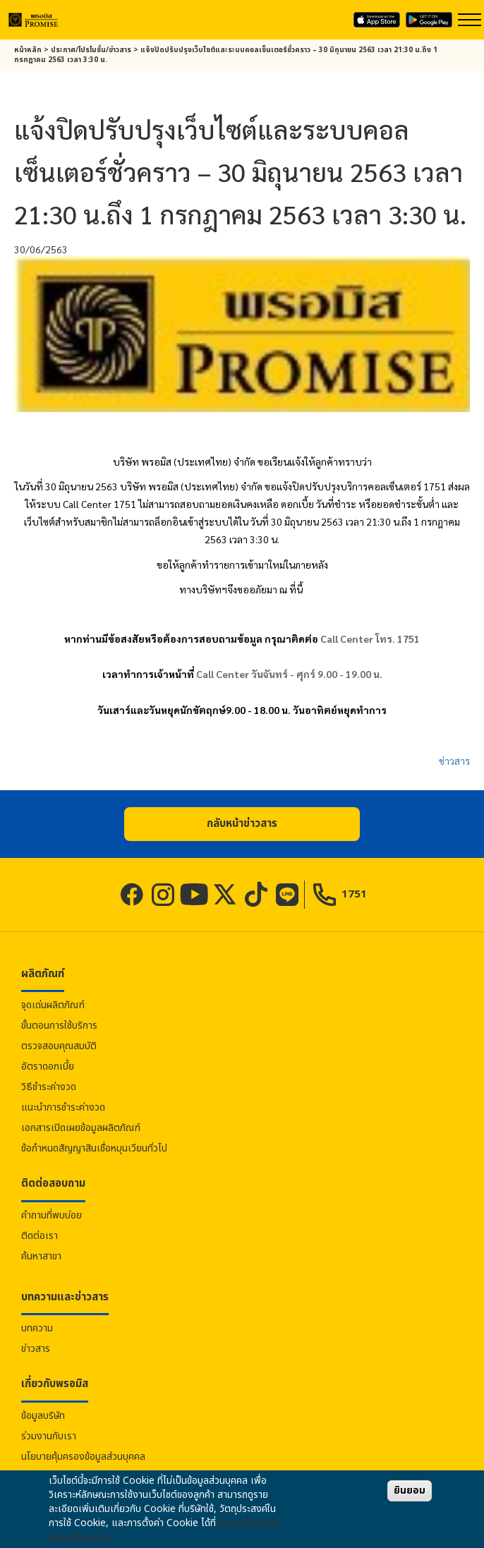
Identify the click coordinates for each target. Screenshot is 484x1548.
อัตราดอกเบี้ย (47, 1066)
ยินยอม (409, 1490)
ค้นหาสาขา (41, 1256)
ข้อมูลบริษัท (43, 1415)
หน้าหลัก (28, 50)
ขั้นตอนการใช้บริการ (59, 1025)
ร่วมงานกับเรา (48, 1436)
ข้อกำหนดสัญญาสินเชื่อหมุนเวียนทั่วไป (94, 1148)
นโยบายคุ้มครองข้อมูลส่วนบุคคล (83, 1456)
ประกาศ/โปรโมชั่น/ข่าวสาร (91, 50)
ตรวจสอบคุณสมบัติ (59, 1046)
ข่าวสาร (454, 760)
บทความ (37, 1328)
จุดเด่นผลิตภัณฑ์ (53, 1005)
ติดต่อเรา (39, 1235)
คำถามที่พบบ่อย (51, 1215)
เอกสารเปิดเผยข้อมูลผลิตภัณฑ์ (80, 1127)
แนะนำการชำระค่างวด (63, 1107)
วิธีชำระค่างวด (48, 1087)
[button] (242, 824)
